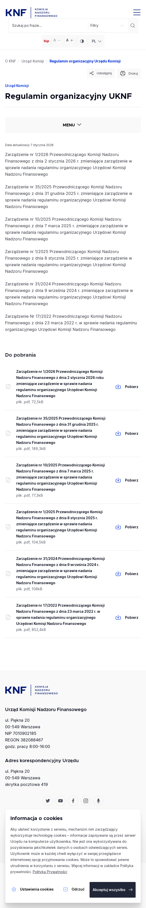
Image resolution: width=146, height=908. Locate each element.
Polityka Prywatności (50, 872)
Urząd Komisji (33, 61)
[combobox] (96, 41)
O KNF (10, 61)
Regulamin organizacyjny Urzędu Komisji (85, 61)
